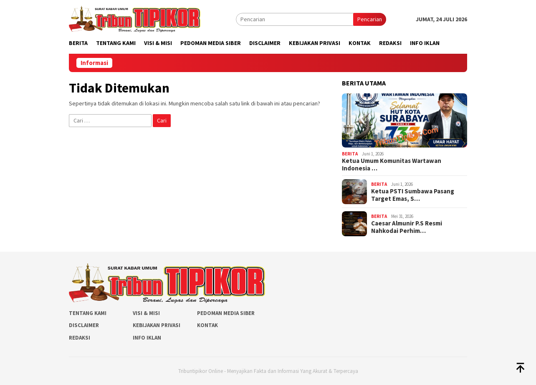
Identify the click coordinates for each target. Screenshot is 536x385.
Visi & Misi (146, 313)
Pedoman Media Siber (226, 313)
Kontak (207, 325)
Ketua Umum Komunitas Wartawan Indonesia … (391, 164)
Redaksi (79, 337)
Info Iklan (147, 337)
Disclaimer (84, 325)
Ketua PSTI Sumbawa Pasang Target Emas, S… (412, 195)
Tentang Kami (87, 313)
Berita (350, 154)
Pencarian (369, 19)
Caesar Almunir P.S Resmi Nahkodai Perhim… (406, 227)
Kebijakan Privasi (156, 325)
